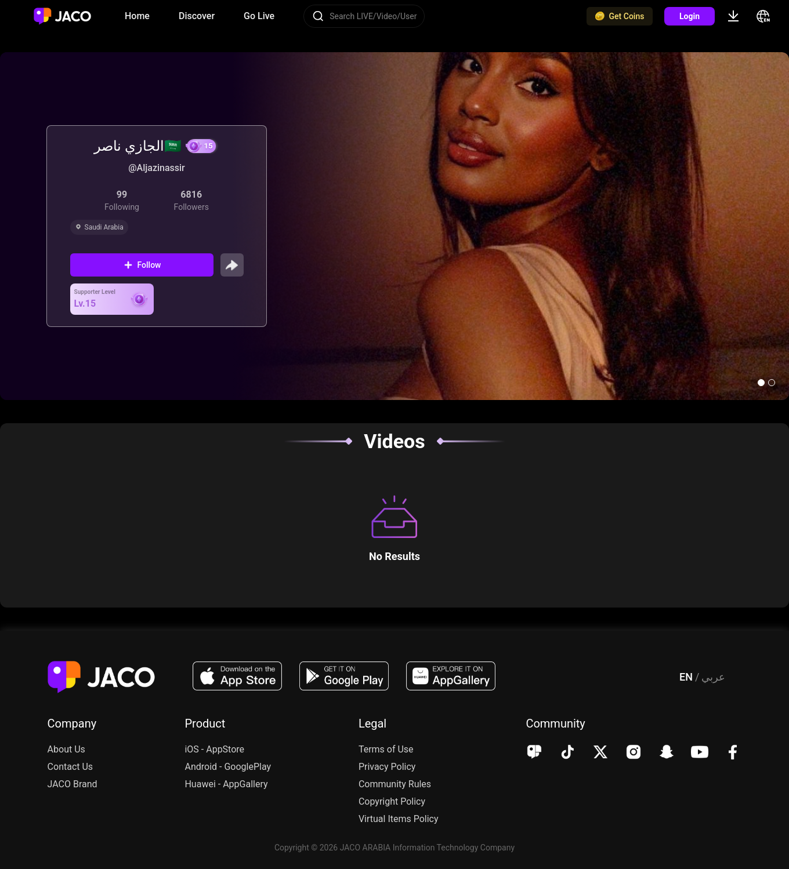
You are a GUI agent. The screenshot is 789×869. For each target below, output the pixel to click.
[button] (761, 382)
